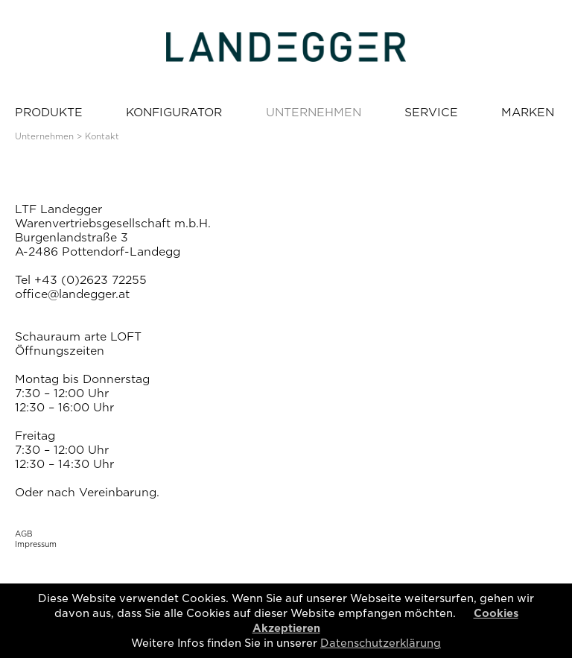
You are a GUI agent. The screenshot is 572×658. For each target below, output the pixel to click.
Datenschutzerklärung (380, 643)
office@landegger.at (72, 294)
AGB (24, 533)
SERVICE (431, 112)
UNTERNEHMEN (313, 112)
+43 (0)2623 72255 (90, 280)
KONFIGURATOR (174, 112)
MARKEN (527, 112)
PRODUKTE (49, 112)
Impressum (36, 544)
